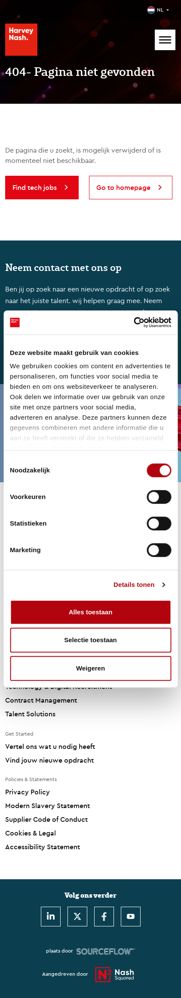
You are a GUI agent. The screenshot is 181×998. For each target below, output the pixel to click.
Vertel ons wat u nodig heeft (50, 746)
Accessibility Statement (42, 846)
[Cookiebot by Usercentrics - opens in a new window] (133, 322)
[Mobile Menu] (165, 40)
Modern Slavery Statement (47, 805)
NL (160, 9)
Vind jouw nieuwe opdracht (49, 760)
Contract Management (41, 700)
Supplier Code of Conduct (46, 819)
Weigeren (90, 668)
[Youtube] (131, 916)
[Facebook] (104, 916)
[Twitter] (77, 916)
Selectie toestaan (90, 639)
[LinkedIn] (51, 916)
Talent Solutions (30, 713)
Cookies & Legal (30, 833)
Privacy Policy (27, 792)
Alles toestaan (91, 612)
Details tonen (134, 584)
